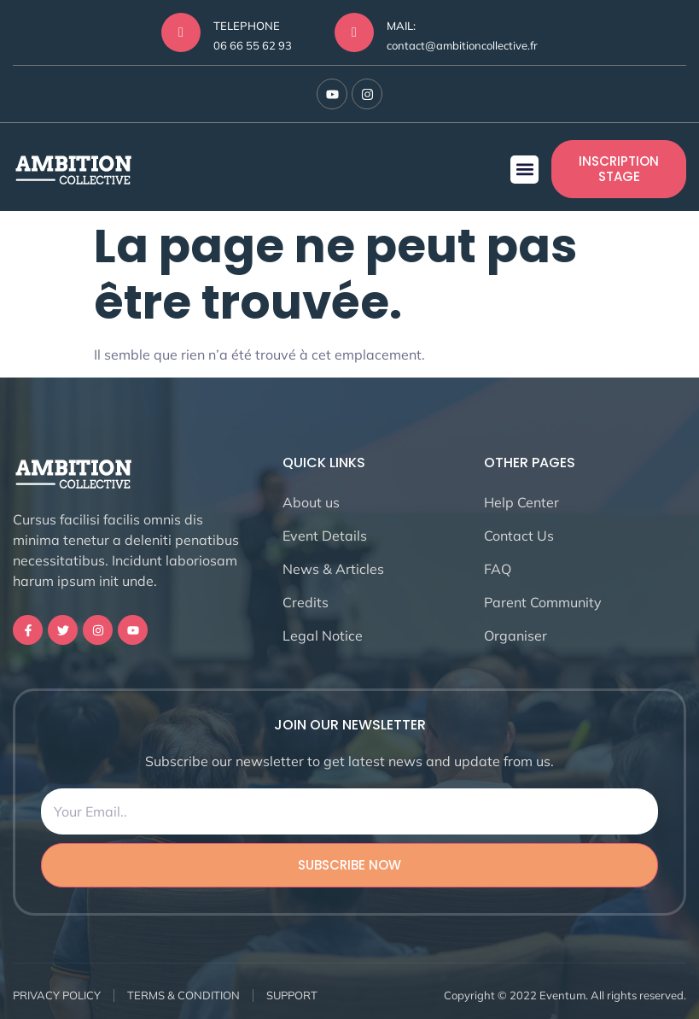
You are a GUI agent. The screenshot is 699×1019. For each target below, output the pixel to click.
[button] (524, 169)
